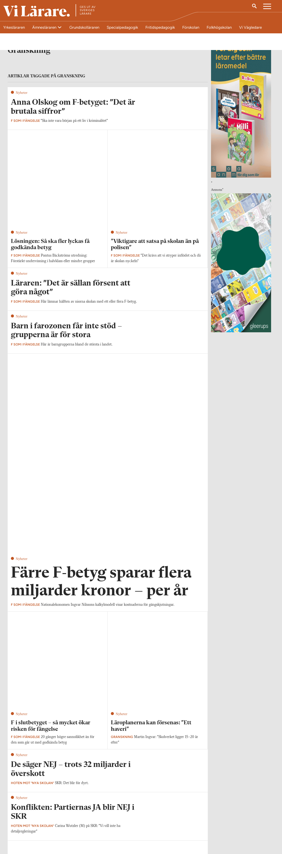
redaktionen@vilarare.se (28, 828)
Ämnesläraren (44, 27)
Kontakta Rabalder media (125, 824)
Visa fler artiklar (108, 571)
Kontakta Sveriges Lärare (213, 831)
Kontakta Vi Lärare (24, 821)
